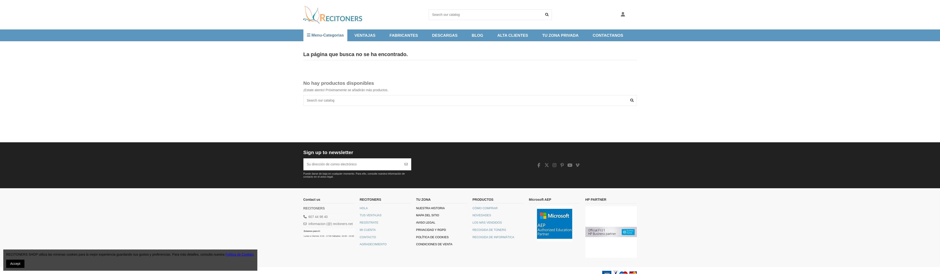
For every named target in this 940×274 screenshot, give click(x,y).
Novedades (482, 215)
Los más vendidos (487, 222)
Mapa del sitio (427, 215)
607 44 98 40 (318, 217)
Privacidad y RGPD (431, 230)
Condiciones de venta (434, 244)
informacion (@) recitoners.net (331, 224)
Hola (364, 208)
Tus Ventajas (371, 215)
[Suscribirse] (406, 164)
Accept (15, 264)
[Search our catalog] (547, 14)
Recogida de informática (493, 237)
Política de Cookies (432, 237)
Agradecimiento (373, 244)
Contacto (368, 237)
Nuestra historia (430, 208)
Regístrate (369, 222)
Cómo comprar (485, 208)
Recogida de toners (489, 230)
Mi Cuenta (368, 230)
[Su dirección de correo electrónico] (352, 164)
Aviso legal (425, 222)
